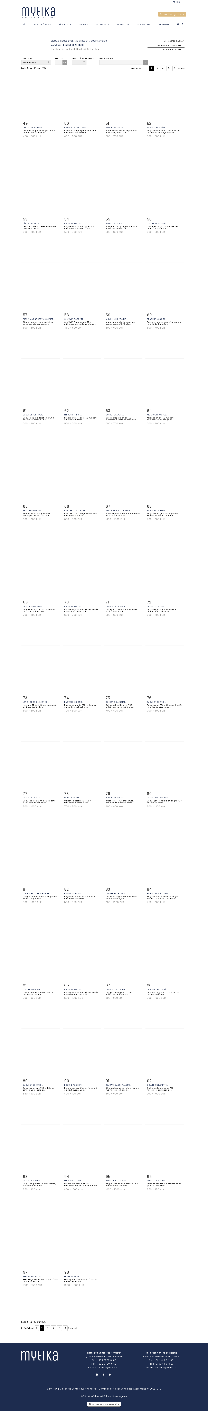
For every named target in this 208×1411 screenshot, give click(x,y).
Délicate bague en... (33, 127)
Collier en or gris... (157, 223)
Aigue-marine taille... (117, 319)
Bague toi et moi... (73, 893)
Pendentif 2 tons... (73, 1180)
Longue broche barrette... (37, 893)
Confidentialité (96, 1396)
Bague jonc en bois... (117, 1180)
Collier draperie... (115, 415)
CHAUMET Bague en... (74, 319)
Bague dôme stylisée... (158, 893)
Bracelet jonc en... (157, 319)
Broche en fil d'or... (33, 606)
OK (64, 62)
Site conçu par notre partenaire (104, 1404)
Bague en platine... (32, 1180)
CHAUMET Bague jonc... (76, 127)
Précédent (137, 68)
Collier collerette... (116, 702)
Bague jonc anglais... (158, 798)
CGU (83, 1396)
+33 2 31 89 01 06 (106, 1360)
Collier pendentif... (33, 989)
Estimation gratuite (172, 14)
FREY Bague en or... (32, 1276)
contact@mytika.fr (109, 1367)
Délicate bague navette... (119, 1085)
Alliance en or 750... (157, 415)
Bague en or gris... (157, 510)
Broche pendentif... (74, 1085)
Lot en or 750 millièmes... (36, 702)
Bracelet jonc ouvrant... (119, 510)
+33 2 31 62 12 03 (164, 1360)
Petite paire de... (72, 1276)
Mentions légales (117, 1396)
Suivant (182, 68)
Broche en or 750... (116, 127)
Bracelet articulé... (157, 989)
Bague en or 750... (73, 223)
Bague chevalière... (157, 127)
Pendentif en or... (73, 415)
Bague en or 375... (32, 798)
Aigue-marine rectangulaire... (39, 319)
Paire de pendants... (157, 1180)
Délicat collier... (32, 223)
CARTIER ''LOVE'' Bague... (76, 510)
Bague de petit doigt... (34, 415)
